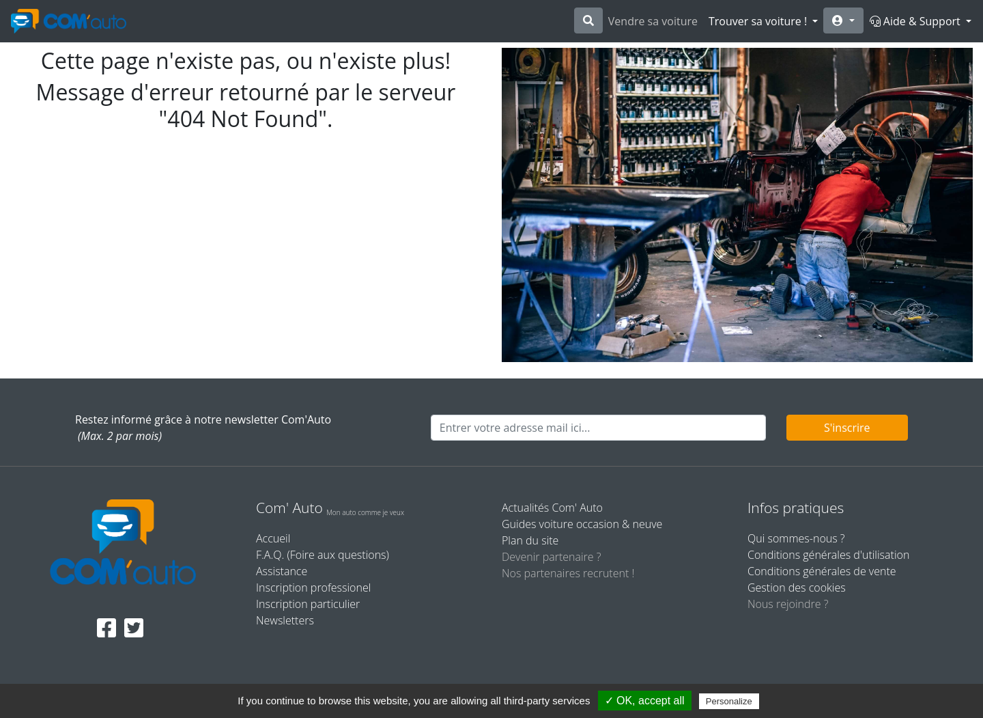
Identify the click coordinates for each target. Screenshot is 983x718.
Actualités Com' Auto (552, 507)
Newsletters (285, 620)
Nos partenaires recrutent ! (568, 573)
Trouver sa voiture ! (759, 21)
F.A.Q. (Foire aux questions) (322, 554)
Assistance (281, 571)
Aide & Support (916, 21)
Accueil (273, 538)
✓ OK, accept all (645, 700)
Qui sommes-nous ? (796, 538)
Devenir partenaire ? (551, 556)
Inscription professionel (313, 587)
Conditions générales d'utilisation (828, 554)
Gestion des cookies (796, 587)
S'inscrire (847, 427)
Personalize (729, 701)
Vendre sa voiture (653, 21)
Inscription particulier (308, 603)
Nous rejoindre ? (787, 603)
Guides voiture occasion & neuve (582, 523)
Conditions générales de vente (821, 571)
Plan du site (530, 540)
